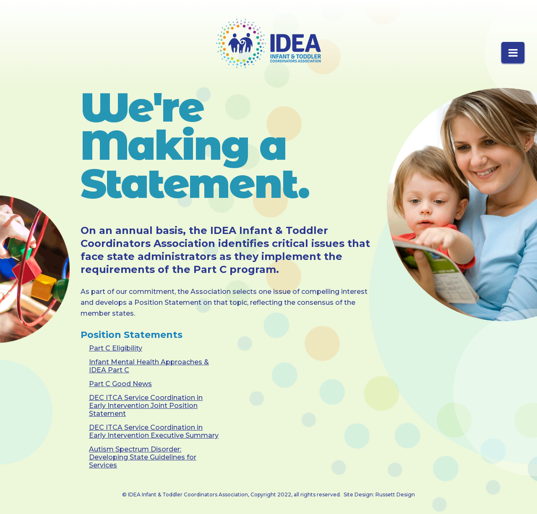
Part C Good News (120, 384)
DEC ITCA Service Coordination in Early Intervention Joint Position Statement (146, 406)
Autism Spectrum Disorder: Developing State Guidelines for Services (142, 457)
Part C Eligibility (115, 348)
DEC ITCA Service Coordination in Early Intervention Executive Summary (154, 431)
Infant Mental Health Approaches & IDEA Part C (149, 366)
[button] (512, 52)
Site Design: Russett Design (379, 494)
